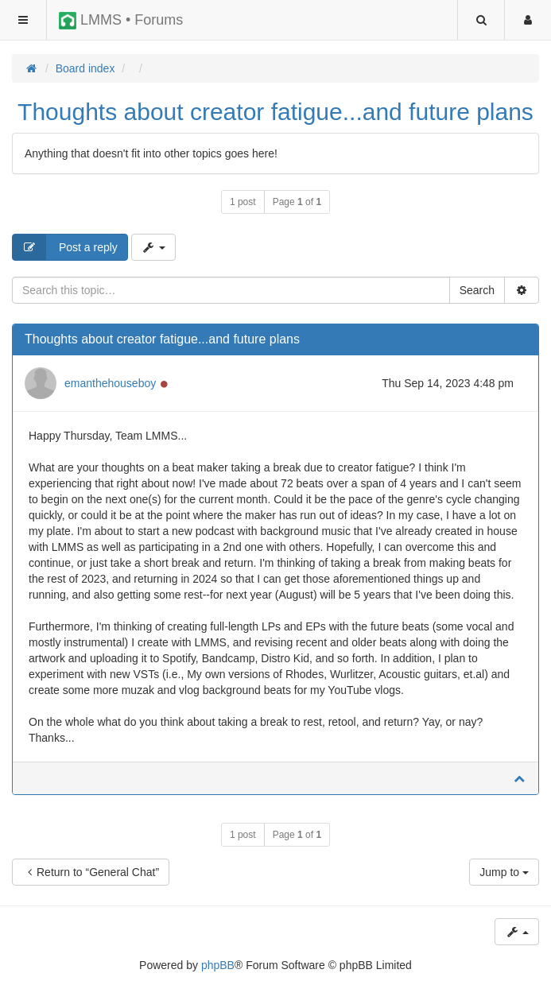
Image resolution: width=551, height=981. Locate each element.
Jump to (504, 872)
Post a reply (65, 247)
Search (477, 290)
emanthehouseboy (110, 383)
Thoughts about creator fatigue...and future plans (275, 112)
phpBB (218, 965)
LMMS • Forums (121, 20)
